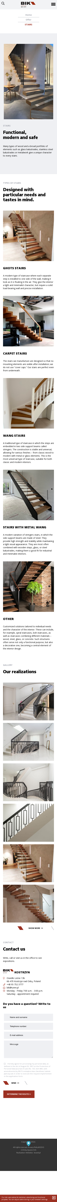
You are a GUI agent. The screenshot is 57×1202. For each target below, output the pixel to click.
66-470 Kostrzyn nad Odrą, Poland (24, 981)
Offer (28, 19)
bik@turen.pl (11, 987)
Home (28, 14)
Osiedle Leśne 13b (14, 978)
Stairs (28, 24)
